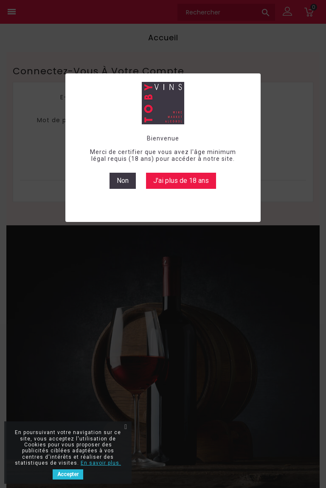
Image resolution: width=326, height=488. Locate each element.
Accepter (68, 474)
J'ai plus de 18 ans (181, 181)
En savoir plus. (101, 463)
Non (123, 181)
